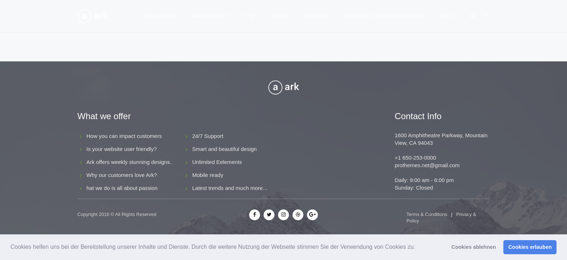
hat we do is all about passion (122, 188)
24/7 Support (207, 136)
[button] (418, 248)
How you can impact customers (124, 136)
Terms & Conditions (426, 214)
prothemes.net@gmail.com (427, 165)
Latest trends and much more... (230, 188)
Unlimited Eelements (217, 162)
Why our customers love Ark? (121, 175)
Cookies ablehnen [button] (473, 247)
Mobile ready (207, 175)
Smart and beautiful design (224, 149)
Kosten (279, 16)
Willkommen (161, 16)
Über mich (317, 16)
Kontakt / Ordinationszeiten (384, 16)
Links (445, 16)
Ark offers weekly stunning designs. (128, 162)
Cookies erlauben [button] (530, 247)
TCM (249, 16)
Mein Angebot (210, 16)
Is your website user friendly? (121, 149)
